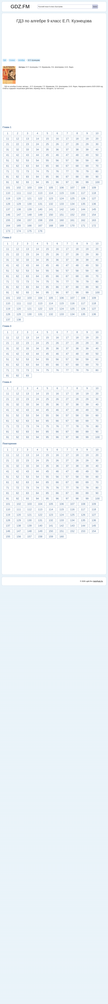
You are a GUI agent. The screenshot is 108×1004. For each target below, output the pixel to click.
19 (87, 138)
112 (29, 193)
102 (19, 187)
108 (83, 187)
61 (7, 165)
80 (97, 171)
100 (97, 182)
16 (57, 138)
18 (77, 138)
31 (7, 149)
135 (83, 203)
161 (72, 220)
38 (77, 149)
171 (83, 225)
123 (51, 198)
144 (83, 209)
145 (94, 209)
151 (62, 214)
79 (87, 171)
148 (29, 214)
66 (57, 165)
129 (19, 203)
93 (27, 182)
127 (94, 198)
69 (87, 165)
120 (19, 198)
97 (67, 182)
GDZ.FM (20, 6)
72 (17, 171)
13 (27, 138)
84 (37, 176)
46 (57, 155)
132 (51, 203)
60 (97, 160)
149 (40, 214)
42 (17, 155)
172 (94, 225)
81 (7, 176)
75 (47, 171)
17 (67, 138)
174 (19, 231)
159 (51, 220)
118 (94, 193)
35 (47, 149)
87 (67, 176)
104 (40, 187)
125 (72, 198)
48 (77, 155)
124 (62, 198)
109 (94, 187)
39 (87, 149)
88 (77, 176)
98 (77, 182)
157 (29, 220)
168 (51, 225)
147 (19, 214)
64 (37, 165)
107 (72, 187)
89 (87, 176)
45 (47, 155)
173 (8, 231)
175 (29, 231)
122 (40, 198)
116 (72, 193)
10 (97, 133)
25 (47, 144)
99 (87, 182)
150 (51, 214)
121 (29, 198)
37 (67, 149)
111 (19, 193)
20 (97, 138)
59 (87, 160)
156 (19, 220)
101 (8, 187)
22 (17, 144)
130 (29, 203)
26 (57, 144)
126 (83, 198)
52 (17, 160)
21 (7, 144)
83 (27, 176)
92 (17, 182)
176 (40, 231)
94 (37, 182)
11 (7, 138)
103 (29, 187)
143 (72, 209)
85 (47, 176)
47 (67, 155)
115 (62, 193)
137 (8, 209)
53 (27, 160)
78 (77, 171)
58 (77, 160)
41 (7, 155)
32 (17, 149)
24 (37, 144)
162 (83, 220)
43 (27, 155)
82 (17, 176)
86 (57, 176)
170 (72, 225)
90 (97, 176)
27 (67, 144)
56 (57, 160)
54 (37, 160)
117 (83, 193)
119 (8, 198)
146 (8, 214)
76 (57, 171)
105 (51, 187)
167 (40, 225)
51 (7, 160)
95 (47, 182)
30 (97, 144)
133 (62, 203)
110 (8, 193)
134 (72, 203)
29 (87, 144)
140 (40, 209)
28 (77, 144)
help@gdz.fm (98, 581)
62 (17, 165)
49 (87, 155)
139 (29, 209)
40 (97, 149)
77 (67, 171)
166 (29, 225)
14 (37, 138)
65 (47, 165)
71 (7, 171)
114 (51, 193)
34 (37, 149)
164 (8, 225)
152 (72, 214)
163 (94, 220)
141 (51, 209)
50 (97, 155)
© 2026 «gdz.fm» (86, 581)
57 (67, 160)
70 (97, 165)
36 (57, 149)
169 (62, 225)
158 (40, 220)
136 (94, 203)
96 (57, 182)
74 (37, 171)
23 (27, 144)
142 (62, 209)
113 (40, 193)
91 (7, 182)
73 (27, 171)
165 (19, 225)
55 (47, 160)
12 (17, 138)
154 (94, 214)
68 (77, 165)
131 (40, 203)
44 (37, 155)
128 (8, 203)
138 (19, 209)
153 (83, 214)
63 (27, 165)
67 (67, 165)
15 (47, 138)
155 (8, 220)
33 (27, 149)
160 (62, 220)
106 (62, 187)
